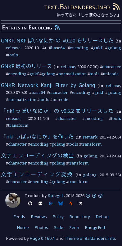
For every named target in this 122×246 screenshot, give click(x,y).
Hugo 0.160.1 (42, 238)
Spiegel (55, 195)
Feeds (19, 216)
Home (23, 227)
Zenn (74, 227)
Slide (58, 227)
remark (90, 137)
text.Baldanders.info (77, 6)
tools (13, 55)
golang (114, 48)
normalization (72, 74)
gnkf (97, 48)
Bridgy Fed (95, 227)
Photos (41, 227)
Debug (102, 216)
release (13, 48)
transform (18, 125)
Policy (58, 216)
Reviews (39, 216)
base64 (58, 48)
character (111, 66)
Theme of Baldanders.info (90, 238)
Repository (80, 216)
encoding (79, 48)
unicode (111, 74)
